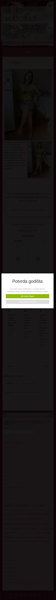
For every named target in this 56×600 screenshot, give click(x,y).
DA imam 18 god (27, 296)
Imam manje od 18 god (28, 302)
